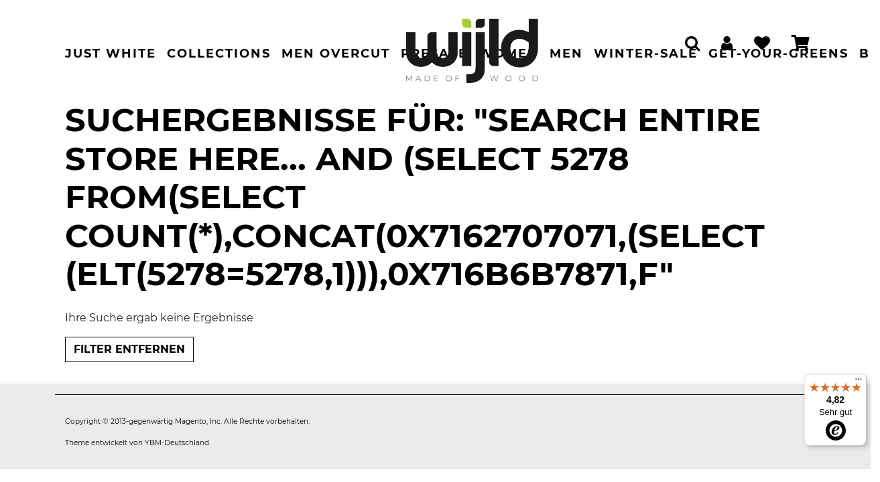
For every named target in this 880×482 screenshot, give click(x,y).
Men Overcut (335, 53)
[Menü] (859, 382)
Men (566, 53)
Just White (110, 53)
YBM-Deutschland (177, 442)
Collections (219, 53)
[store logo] (472, 44)
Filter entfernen (129, 349)
